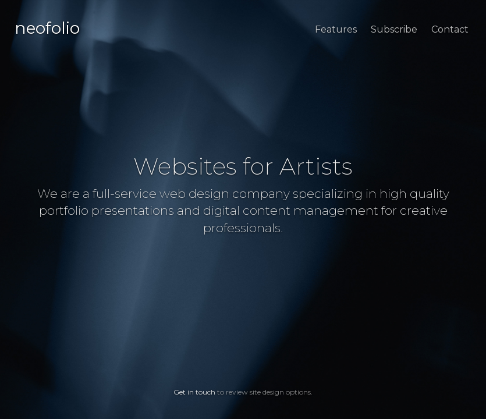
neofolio (47, 28)
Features (336, 29)
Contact (450, 29)
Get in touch (194, 392)
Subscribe (394, 29)
